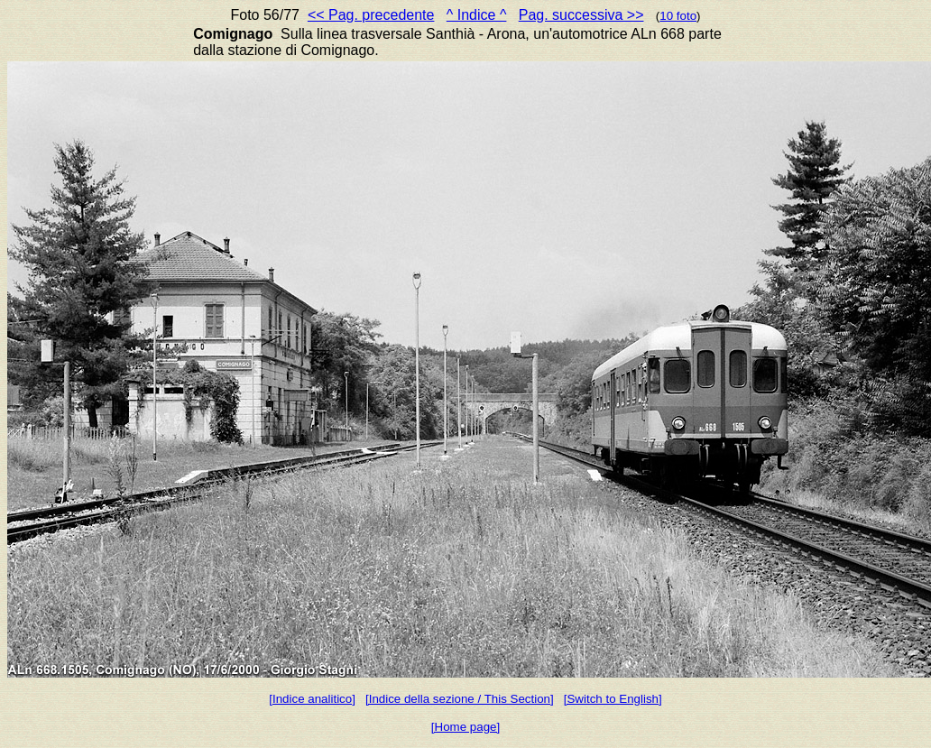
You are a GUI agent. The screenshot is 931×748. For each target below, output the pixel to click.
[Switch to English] (613, 699)
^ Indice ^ (477, 15)
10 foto (677, 16)
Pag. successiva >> (581, 15)
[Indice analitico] (312, 699)
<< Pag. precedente (371, 15)
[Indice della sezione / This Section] (459, 699)
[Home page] (465, 727)
